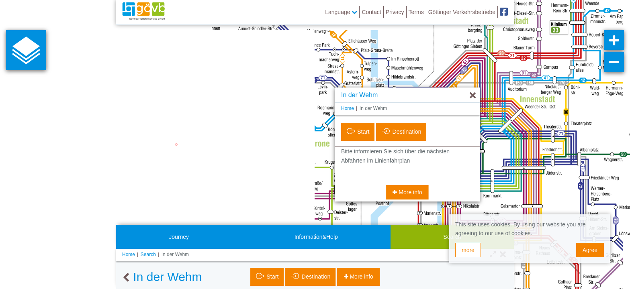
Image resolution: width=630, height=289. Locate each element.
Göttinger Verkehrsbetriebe (461, 12)
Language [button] (341, 12)
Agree (590, 250)
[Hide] (473, 95)
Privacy (395, 12)
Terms (416, 12)
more (468, 250)
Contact (371, 12)
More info (409, 192)
